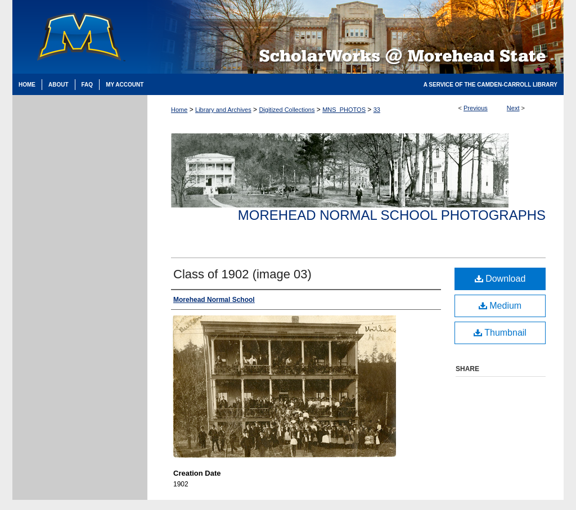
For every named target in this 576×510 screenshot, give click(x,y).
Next (513, 108)
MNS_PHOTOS (344, 109)
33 (377, 109)
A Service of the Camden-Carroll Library (490, 85)
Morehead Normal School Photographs (392, 215)
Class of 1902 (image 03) (242, 274)
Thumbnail (500, 332)
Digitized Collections (286, 109)
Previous (476, 108)
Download (500, 278)
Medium (500, 305)
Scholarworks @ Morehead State (355, 37)
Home (179, 109)
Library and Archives (223, 109)
